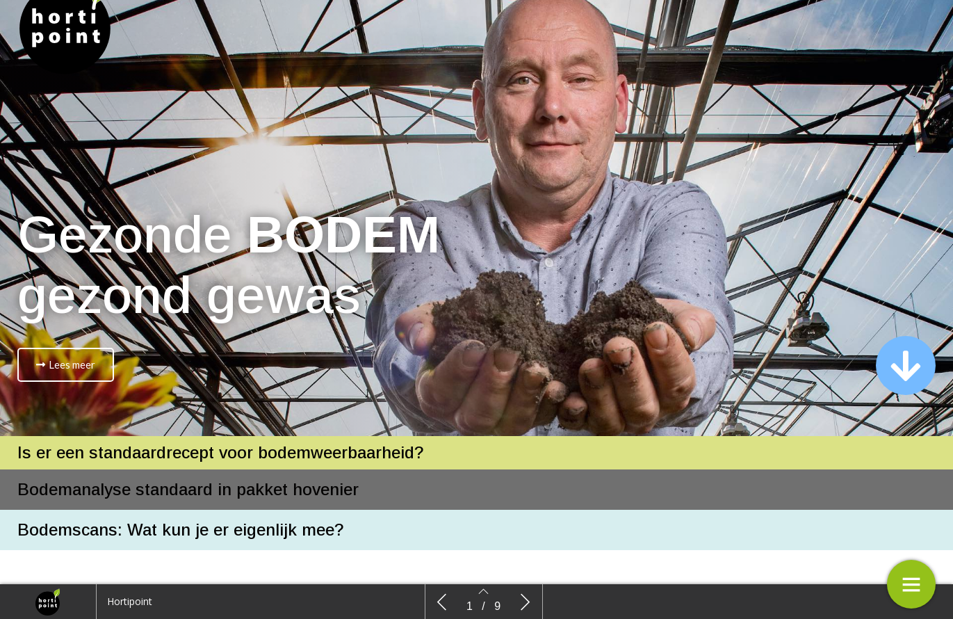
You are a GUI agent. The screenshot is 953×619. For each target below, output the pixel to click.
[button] (65, 365)
